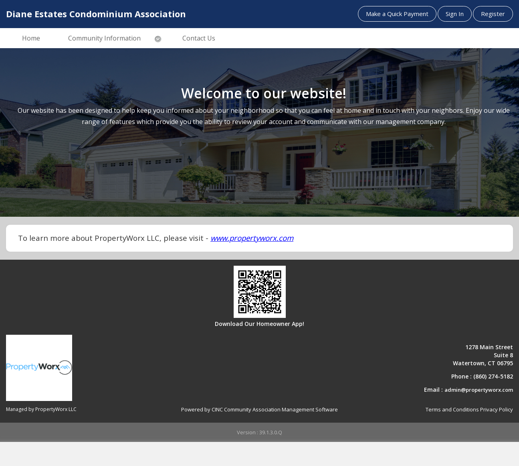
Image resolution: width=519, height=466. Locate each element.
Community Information (104, 38)
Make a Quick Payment (397, 14)
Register (493, 14)
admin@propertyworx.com (478, 389)
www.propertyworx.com (251, 238)
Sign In (455, 14)
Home (31, 38)
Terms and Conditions (452, 409)
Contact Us (198, 38)
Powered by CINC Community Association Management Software (259, 409)
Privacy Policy (496, 409)
